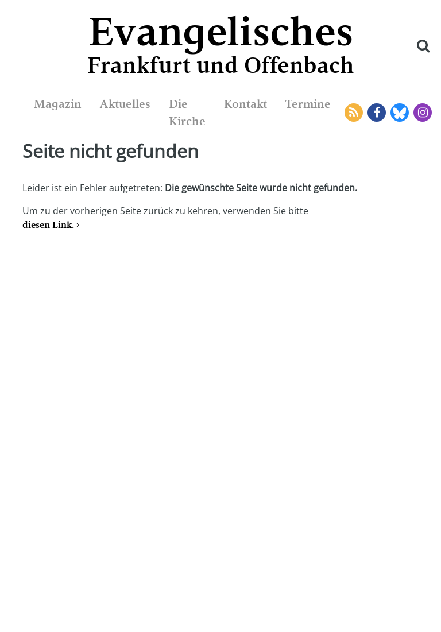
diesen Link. (48, 224)
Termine (308, 104)
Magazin (58, 104)
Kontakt (245, 104)
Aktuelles (125, 104)
